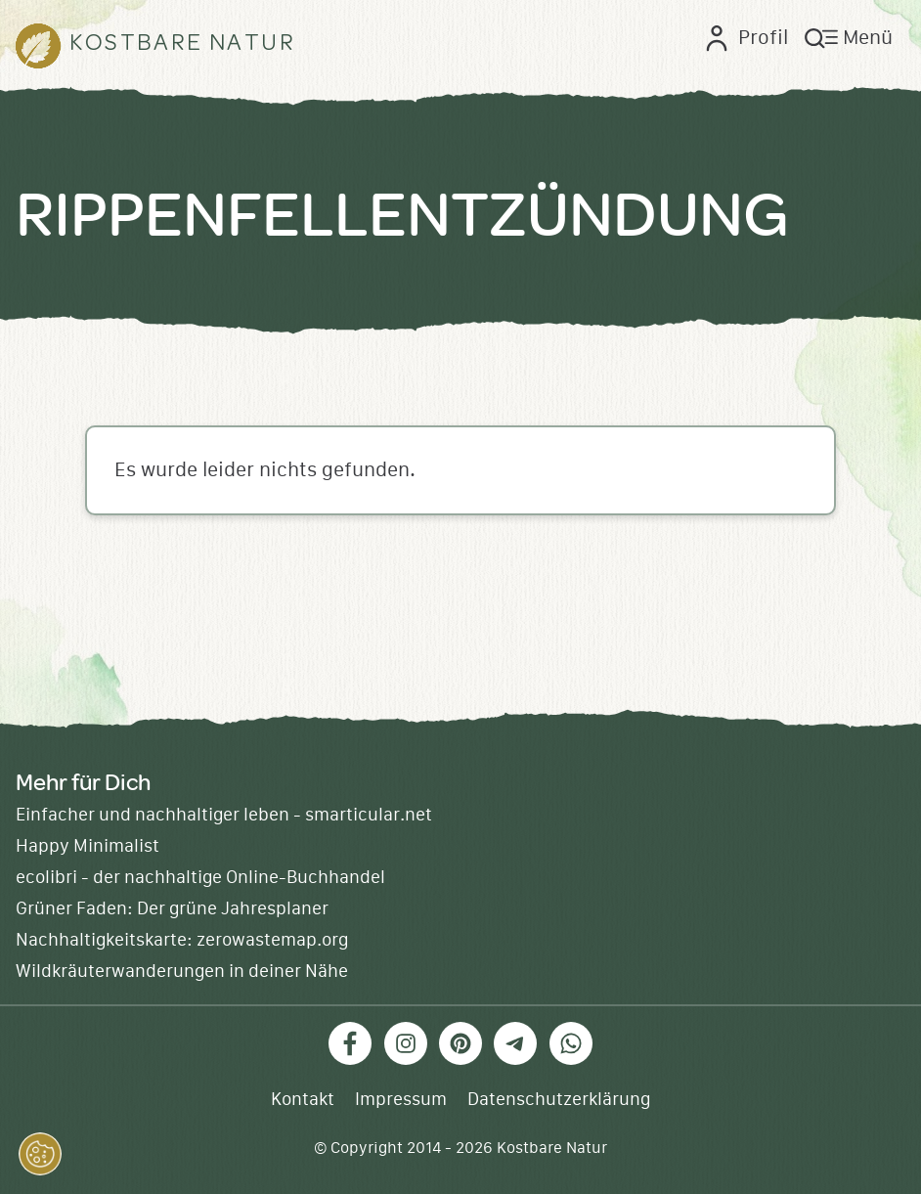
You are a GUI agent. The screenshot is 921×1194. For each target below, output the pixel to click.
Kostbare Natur (552, 1148)
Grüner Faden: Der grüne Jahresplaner (172, 909)
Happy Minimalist (87, 846)
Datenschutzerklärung (558, 1099)
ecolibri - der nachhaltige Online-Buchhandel (200, 877)
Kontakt (302, 1099)
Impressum (401, 1099)
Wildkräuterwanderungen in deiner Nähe (182, 971)
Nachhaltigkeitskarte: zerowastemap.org (182, 940)
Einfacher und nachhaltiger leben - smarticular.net (224, 815)
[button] (40, 1153)
